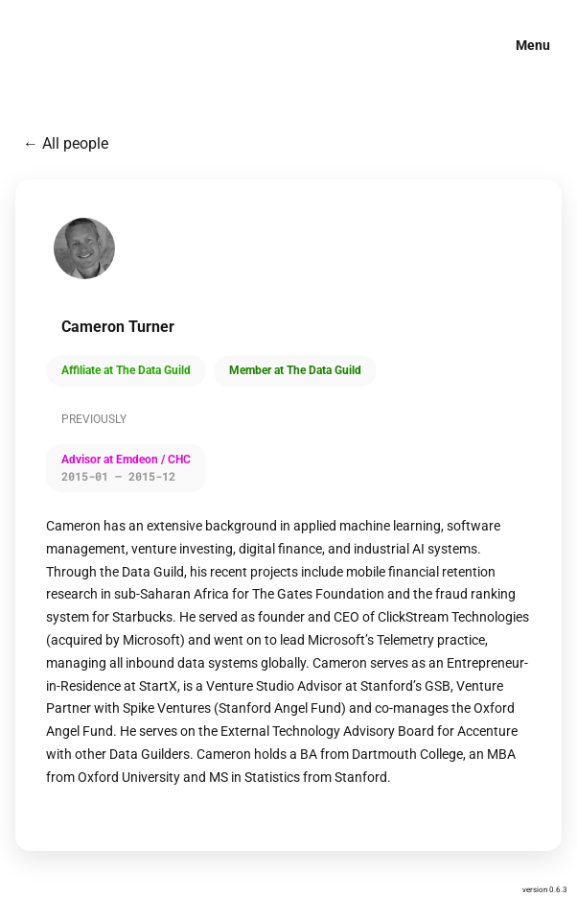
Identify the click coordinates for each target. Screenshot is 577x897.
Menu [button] (533, 45)
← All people (65, 143)
